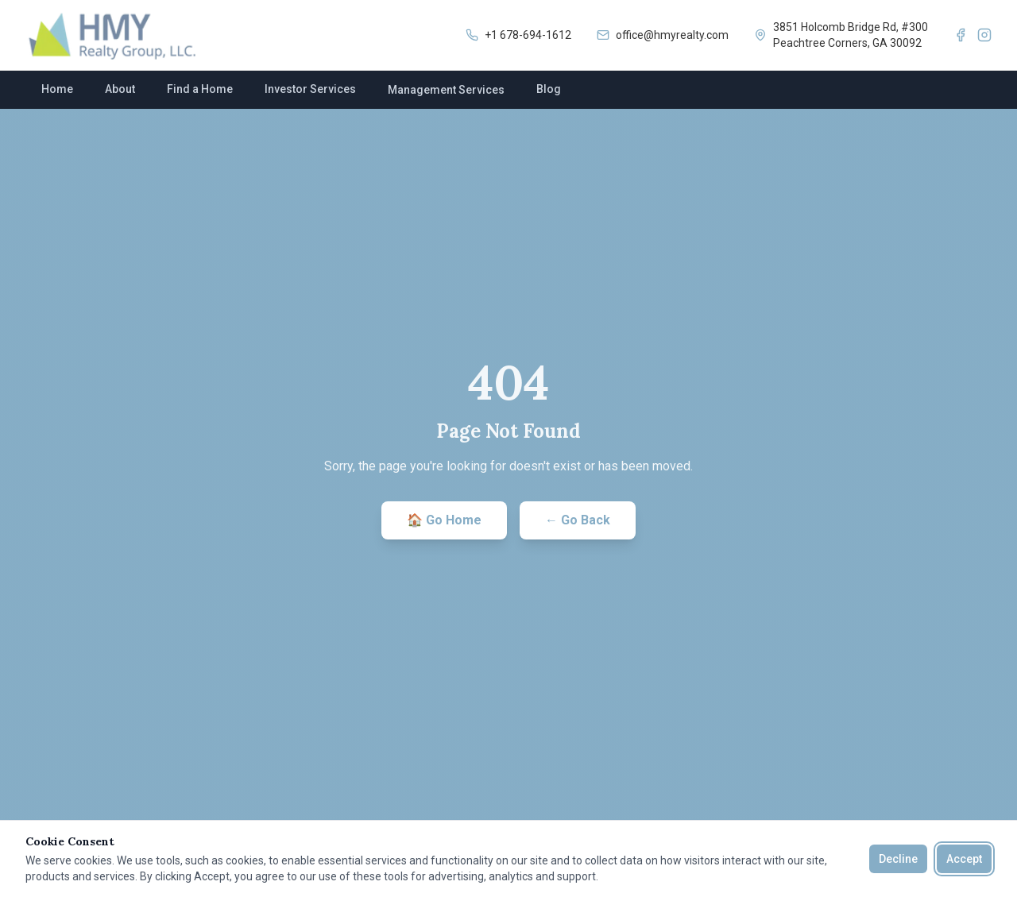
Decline (898, 859)
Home (57, 89)
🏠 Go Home (444, 520)
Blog (548, 89)
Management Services (446, 89)
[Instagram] (984, 35)
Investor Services (310, 89)
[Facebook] (960, 35)
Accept (964, 859)
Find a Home (200, 89)
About (120, 89)
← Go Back (577, 520)
